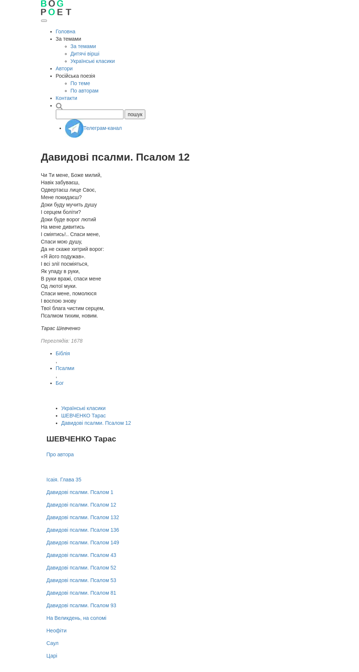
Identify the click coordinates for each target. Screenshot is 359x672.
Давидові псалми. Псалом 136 (83, 530)
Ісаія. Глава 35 (64, 480)
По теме (80, 83)
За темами (83, 46)
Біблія (63, 353)
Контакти (66, 98)
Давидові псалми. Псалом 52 (81, 568)
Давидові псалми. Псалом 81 (81, 593)
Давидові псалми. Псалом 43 (81, 555)
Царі (52, 656)
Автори (64, 68)
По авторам (85, 91)
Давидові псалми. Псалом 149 (83, 542)
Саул (53, 643)
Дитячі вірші (85, 54)
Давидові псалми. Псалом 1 (80, 492)
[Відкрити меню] (44, 21)
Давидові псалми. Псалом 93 (81, 605)
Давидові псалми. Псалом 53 (81, 580)
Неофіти (57, 631)
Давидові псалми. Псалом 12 (96, 423)
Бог (60, 383)
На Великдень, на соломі (76, 618)
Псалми (65, 368)
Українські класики (93, 61)
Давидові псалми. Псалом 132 (83, 517)
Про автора (60, 454)
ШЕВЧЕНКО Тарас (83, 416)
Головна (65, 31)
